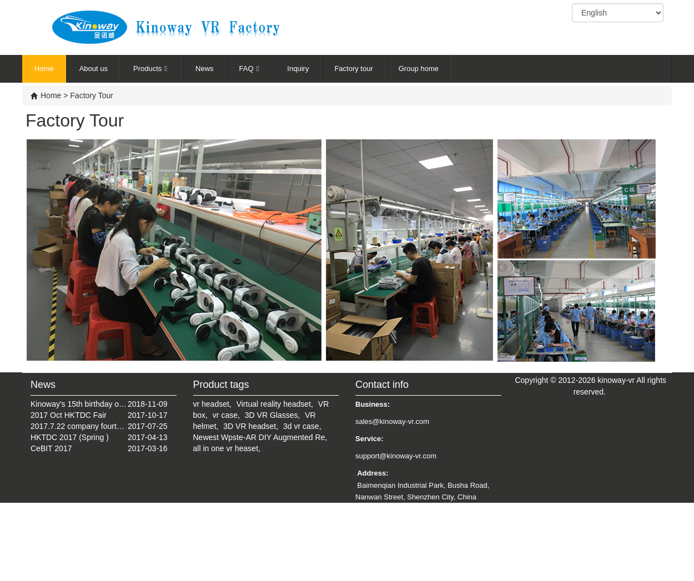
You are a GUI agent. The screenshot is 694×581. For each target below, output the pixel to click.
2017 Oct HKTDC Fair (69, 415)
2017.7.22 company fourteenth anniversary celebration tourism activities (79, 426)
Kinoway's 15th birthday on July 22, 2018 (79, 404)
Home (44, 68)
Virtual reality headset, (275, 404)
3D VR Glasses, (272, 415)
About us (93, 68)
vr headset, (212, 404)
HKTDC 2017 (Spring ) (70, 437)
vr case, (226, 415)
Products (151, 68)
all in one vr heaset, (226, 448)
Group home (419, 68)
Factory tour (353, 68)
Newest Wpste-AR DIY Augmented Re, (260, 437)
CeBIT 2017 (51, 448)
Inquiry (298, 68)
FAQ (250, 68)
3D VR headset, (250, 426)
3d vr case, (302, 426)
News (204, 68)
